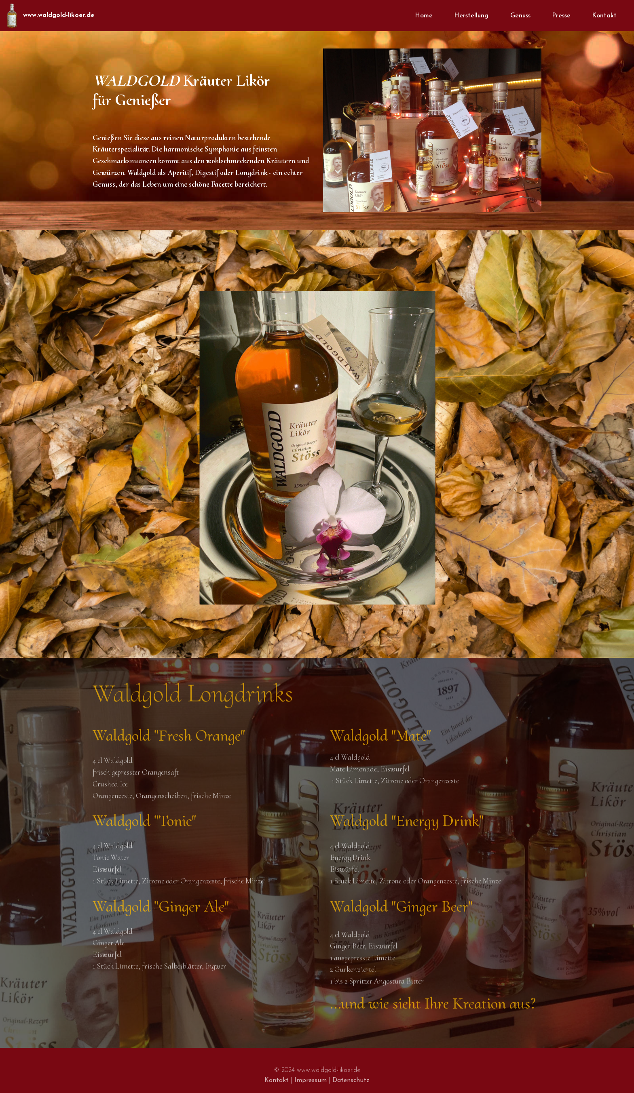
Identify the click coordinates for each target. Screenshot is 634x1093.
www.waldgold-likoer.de (58, 15)
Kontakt (604, 16)
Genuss (520, 16)
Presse (561, 16)
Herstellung (471, 16)
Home (424, 16)
